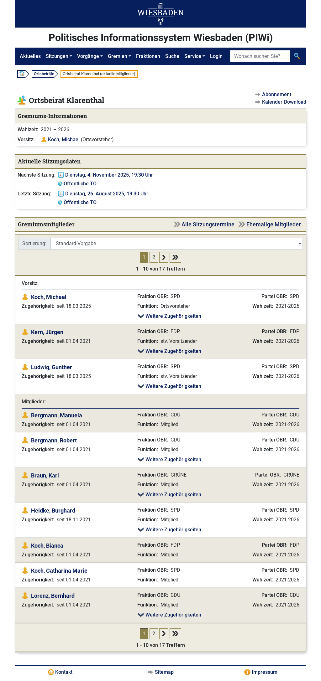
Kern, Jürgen (47, 332)
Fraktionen (148, 56)
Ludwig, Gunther (51, 367)
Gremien (117, 56)
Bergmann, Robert (54, 440)
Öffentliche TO (80, 184)
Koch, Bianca (47, 545)
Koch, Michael (64, 139)
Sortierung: (34, 243)
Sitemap (164, 672)
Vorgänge (88, 56)
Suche (172, 56)
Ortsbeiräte (44, 73)
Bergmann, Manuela (56, 415)
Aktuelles (30, 56)
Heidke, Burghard (53, 510)
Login (216, 56)
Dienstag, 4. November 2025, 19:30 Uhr (109, 175)
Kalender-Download (284, 102)
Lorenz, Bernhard (53, 595)
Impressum (264, 672)
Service (192, 56)
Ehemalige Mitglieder (273, 224)
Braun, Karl (45, 475)
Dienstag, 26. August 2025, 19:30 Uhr (106, 194)
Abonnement (276, 94)
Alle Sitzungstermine (208, 224)
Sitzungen (57, 56)
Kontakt (63, 672)
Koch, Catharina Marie (59, 570)
